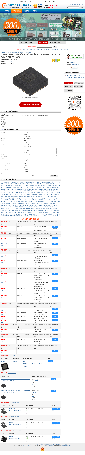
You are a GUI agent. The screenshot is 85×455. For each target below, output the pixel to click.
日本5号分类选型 (61, 42)
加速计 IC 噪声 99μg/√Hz (18, 205)
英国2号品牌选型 (68, 86)
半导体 (9, 52)
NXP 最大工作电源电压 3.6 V (32, 207)
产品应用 (41, 444)
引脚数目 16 (14, 203)
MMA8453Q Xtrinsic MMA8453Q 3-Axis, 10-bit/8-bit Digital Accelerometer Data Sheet (75, 77)
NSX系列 (38, 49)
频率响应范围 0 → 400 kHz (12, 201)
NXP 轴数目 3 (47, 205)
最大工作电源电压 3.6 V (20, 207)
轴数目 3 (41, 205)
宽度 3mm (40, 196)
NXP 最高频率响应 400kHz (17, 214)
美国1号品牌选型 (68, 83)
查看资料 (55, 228)
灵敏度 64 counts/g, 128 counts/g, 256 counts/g (28, 198)
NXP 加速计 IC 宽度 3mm (11, 198)
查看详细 (54, 410)
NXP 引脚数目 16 (22, 203)
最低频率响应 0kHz (16, 210)
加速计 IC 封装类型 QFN (48, 187)
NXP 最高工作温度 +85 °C (21, 212)
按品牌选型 (26, 11)
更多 (2, 228)
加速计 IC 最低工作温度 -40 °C (45, 208)
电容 (27, 49)
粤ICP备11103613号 (66, 445)
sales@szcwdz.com (74, 61)
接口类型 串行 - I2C (48, 194)
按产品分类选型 (17, 11)
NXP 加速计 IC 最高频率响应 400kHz (47, 214)
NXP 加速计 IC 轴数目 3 (8, 207)
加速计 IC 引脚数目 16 (31, 203)
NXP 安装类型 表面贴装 (15, 182)
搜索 (55, 226)
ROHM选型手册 (65, 444)
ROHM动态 (35, 444)
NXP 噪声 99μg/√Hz (7, 205)
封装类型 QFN (29, 187)
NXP (33, 384)
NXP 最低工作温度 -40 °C (32, 208)
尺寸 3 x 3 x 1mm (31, 183)
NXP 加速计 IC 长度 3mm (20, 183)
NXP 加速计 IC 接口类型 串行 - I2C (29, 196)
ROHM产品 (28, 444)
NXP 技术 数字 (18, 194)
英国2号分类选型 (52, 42)
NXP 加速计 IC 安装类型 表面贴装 (42, 182)
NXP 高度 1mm (18, 189)
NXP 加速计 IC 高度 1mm (37, 189)
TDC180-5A (48, 49)
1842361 (15, 361)
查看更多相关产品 (14, 355)
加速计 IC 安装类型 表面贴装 (27, 182)
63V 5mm (42, 49)
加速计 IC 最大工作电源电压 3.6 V (47, 207)
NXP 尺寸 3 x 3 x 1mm (41, 183)
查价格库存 (56, 409)
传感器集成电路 (15, 52)
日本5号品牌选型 (68, 90)
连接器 (33, 49)
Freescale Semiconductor (15, 410)
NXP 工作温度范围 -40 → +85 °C (22, 192)
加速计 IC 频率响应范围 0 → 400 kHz (42, 201)
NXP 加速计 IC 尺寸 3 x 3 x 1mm (11, 185)
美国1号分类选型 (23, 42)
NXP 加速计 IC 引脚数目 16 (43, 203)
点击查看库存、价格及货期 (30, 104)
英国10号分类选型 (43, 42)
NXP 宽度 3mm (46, 196)
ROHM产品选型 (5, 11)
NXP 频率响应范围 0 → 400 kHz (25, 201)
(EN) (25, 366)
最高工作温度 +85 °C (10, 212)
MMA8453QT (29, 52)
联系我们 (81, 4)
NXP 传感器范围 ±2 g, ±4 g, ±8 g (39, 185)
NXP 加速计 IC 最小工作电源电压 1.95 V (50, 215)
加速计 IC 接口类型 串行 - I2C (14, 196)
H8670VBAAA (54, 49)
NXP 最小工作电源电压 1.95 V (16, 215)
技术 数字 (12, 194)
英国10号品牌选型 (78, 86)
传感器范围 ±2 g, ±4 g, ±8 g (25, 185)
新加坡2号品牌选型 (78, 83)
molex (30, 49)
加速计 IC (22, 52)
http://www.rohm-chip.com (28, 445)
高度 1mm (11, 189)
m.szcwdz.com (75, 64)
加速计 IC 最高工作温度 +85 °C (35, 212)
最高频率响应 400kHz (6, 214)
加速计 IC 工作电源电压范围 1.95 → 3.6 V (28, 191)
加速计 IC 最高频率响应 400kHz (31, 214)
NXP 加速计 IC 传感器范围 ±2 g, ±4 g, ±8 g (15, 187)
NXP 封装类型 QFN (37, 187)
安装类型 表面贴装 (5, 182)
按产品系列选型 (48, 444)
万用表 (24, 49)
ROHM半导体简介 (20, 444)
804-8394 (60, 49)
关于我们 (71, 4)
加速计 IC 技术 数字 (26, 194)
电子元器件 (51, 445)
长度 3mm (53, 182)
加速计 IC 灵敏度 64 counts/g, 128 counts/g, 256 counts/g (18, 199)
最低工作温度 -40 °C (20, 208)
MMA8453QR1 (4, 243)
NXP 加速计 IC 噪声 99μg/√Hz (31, 205)
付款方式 (76, 4)
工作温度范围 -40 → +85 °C (8, 192)
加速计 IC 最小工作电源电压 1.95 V (32, 215)
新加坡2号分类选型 (33, 42)
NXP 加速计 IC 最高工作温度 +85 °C (51, 212)
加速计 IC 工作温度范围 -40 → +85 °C (39, 192)
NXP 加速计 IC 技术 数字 (37, 194)
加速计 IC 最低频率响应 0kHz (39, 210)
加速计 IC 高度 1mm (26, 189)
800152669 (72, 62)
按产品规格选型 (56, 444)
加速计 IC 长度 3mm (9, 183)
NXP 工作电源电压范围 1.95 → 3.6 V (10, 191)
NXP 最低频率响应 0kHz (27, 210)
